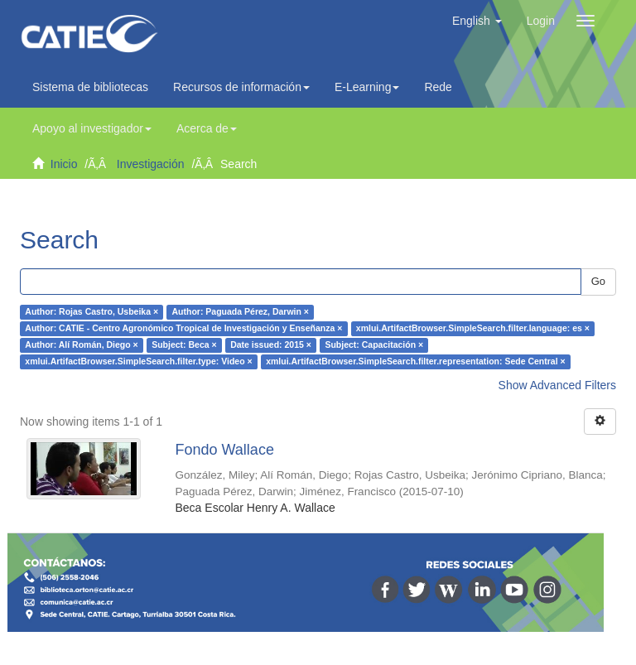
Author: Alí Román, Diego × (81, 345)
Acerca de (206, 128)
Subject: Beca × (184, 345)
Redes (444, 87)
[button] (477, 20)
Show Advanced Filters (557, 385)
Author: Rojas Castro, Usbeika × (91, 312)
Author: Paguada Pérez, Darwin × (240, 312)
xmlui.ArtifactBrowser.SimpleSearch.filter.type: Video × (138, 362)
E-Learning (367, 87)
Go (598, 281)
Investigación (151, 164)
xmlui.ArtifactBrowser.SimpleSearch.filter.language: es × (473, 329)
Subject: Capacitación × (374, 345)
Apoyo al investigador (92, 128)
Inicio (64, 164)
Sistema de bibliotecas (90, 87)
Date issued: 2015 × (270, 345)
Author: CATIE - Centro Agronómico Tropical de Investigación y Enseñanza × (183, 329)
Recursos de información (241, 87)
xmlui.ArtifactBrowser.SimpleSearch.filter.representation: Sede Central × (416, 362)
